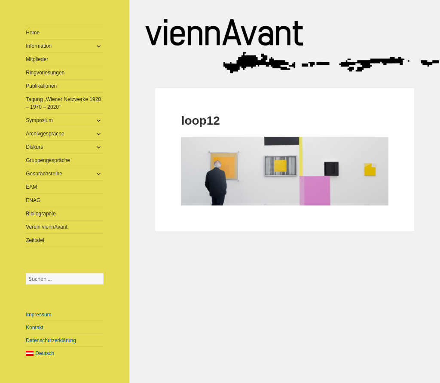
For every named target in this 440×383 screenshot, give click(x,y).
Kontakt (34, 328)
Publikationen (41, 86)
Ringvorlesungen (45, 73)
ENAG (33, 200)
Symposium (39, 120)
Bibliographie (40, 214)
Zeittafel (35, 240)
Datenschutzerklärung (51, 340)
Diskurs (34, 147)
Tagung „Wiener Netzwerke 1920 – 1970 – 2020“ (63, 103)
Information (39, 46)
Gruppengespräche (48, 160)
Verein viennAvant (46, 227)
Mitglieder (37, 59)
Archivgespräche (45, 134)
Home (33, 33)
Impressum (38, 315)
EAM (31, 187)
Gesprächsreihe (44, 174)
